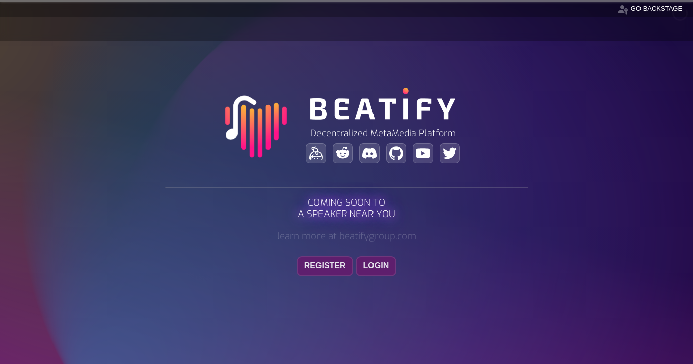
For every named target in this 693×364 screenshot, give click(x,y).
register (325, 265)
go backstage (649, 8)
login (376, 265)
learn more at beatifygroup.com (346, 236)
